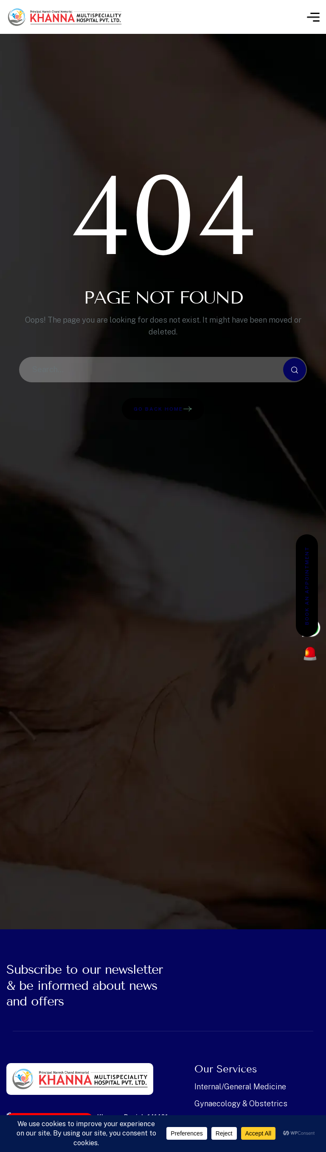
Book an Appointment (307, 585)
